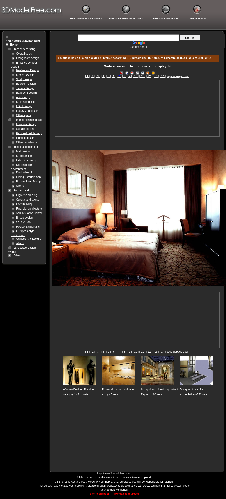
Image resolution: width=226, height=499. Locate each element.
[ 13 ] (156, 76)
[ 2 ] (93, 76)
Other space (23, 115)
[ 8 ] (124, 76)
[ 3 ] (98, 76)
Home (74, 58)
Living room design (27, 58)
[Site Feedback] (99, 493)
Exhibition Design (26, 160)
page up (171, 76)
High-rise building (26, 195)
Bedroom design (26, 83)
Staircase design (26, 101)
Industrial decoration (26, 146)
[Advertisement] (137, 108)
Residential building (28, 226)
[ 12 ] (149, 76)
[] (119, 76)
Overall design (25, 53)
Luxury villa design (27, 110)
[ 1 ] (87, 76)
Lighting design (25, 137)
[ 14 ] (163, 76)
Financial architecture (29, 208)
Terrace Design (25, 88)
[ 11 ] (142, 76)
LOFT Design (24, 106)
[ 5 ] (108, 76)
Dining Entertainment (28, 177)
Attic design (23, 97)
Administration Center (29, 213)
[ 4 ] (103, 76)
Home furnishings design (28, 119)
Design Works (90, 58)
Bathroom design (26, 92)
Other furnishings (26, 142)
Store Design (24, 155)
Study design (24, 79)
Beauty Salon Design (28, 181)
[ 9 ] (129, 76)
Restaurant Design (27, 70)
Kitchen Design (25, 74)
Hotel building (24, 204)
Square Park (23, 222)
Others (18, 255)
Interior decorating (24, 49)
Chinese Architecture (28, 238)
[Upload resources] (126, 493)
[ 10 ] (135, 76)
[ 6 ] (114, 76)
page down (182, 76)
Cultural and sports (27, 199)
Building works (22, 190)
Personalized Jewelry (29, 133)
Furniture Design (26, 124)
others (20, 186)
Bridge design (24, 217)
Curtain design (25, 128)
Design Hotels (24, 172)
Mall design (23, 151)
